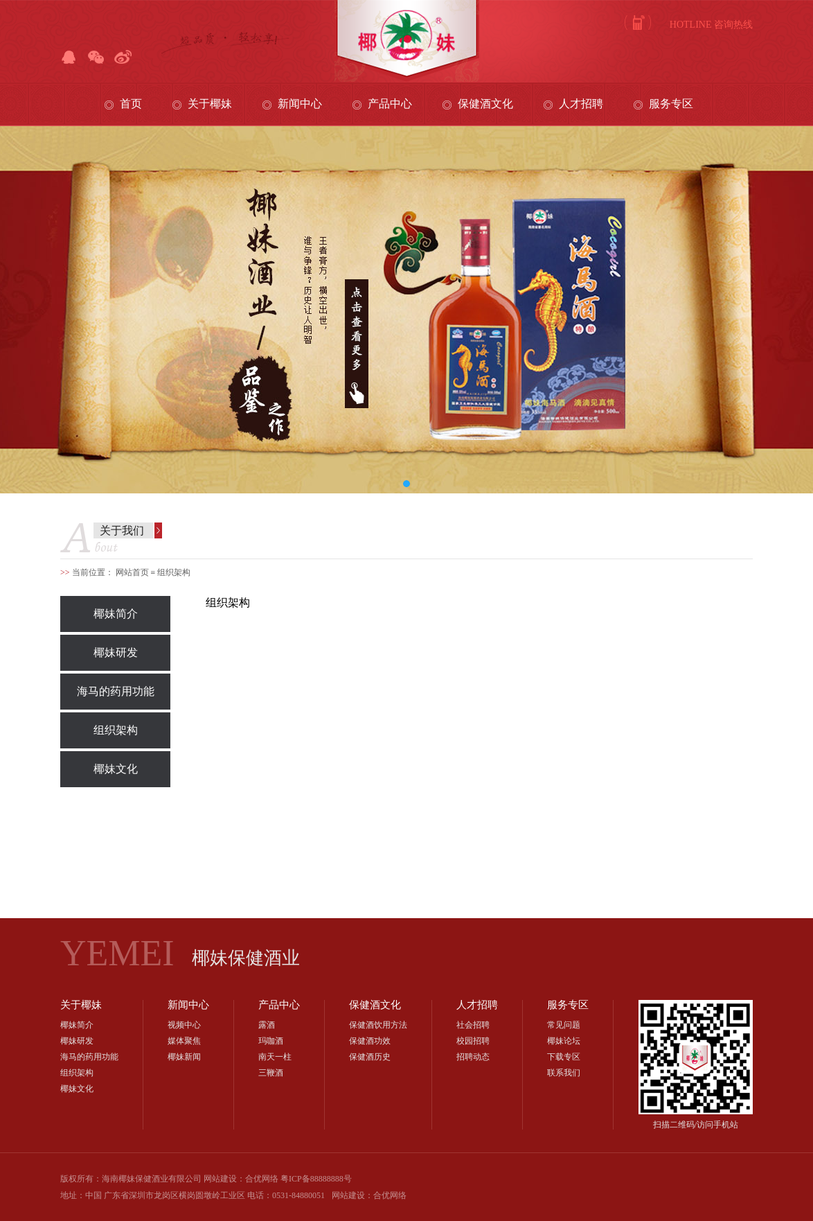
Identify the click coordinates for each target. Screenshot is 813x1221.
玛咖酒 (270, 1041)
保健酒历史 (370, 1057)
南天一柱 (275, 1057)
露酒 (266, 1025)
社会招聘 (473, 1025)
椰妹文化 (115, 769)
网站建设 (348, 1195)
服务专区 (671, 103)
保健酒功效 (370, 1041)
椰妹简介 (115, 614)
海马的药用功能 (115, 691)
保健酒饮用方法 (378, 1025)
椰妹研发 (115, 652)
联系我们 (563, 1073)
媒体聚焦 (184, 1041)
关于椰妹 (210, 103)
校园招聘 (473, 1041)
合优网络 (389, 1195)
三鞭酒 (270, 1073)
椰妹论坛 (563, 1041)
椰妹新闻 (184, 1057)
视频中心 (184, 1025)
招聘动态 (473, 1057)
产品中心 (390, 103)
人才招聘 (581, 103)
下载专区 (563, 1057)
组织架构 (115, 730)
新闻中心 (300, 103)
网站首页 (132, 572)
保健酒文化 (485, 103)
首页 (131, 103)
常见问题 (563, 1025)
